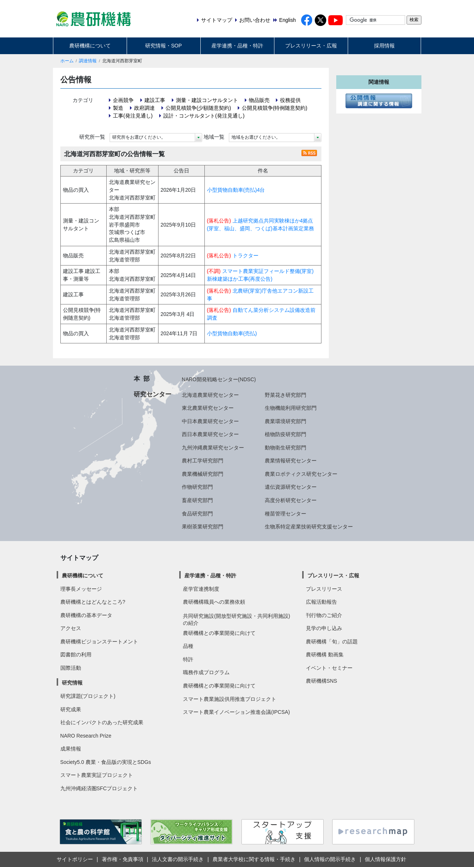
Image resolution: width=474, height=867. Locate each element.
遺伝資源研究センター (291, 487)
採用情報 (384, 46)
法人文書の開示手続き (178, 859)
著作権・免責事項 (122, 859)
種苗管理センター (285, 514)
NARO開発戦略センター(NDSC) (219, 379)
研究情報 (72, 683)
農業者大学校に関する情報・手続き (254, 859)
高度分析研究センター (291, 500)
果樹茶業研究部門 (202, 527)
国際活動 (70, 668)
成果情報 (70, 749)
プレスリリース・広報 (311, 46)
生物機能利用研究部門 (291, 408)
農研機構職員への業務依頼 (214, 602)
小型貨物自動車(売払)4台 (236, 190)
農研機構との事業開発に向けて (219, 633)
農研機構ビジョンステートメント (99, 642)
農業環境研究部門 (285, 421)
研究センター (152, 394)
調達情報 (88, 61)
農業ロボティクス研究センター (301, 474)
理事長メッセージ (81, 589)
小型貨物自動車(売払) (232, 333)
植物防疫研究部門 (285, 434)
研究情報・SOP (163, 46)
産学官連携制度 (201, 589)
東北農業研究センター (208, 408)
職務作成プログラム (206, 672)
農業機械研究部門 (202, 474)
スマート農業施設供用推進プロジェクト (229, 699)
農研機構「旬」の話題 (332, 642)
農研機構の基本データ (86, 615)
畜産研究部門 (197, 500)
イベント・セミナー (329, 668)
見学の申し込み (324, 628)
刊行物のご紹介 (324, 615)
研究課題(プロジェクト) (88, 696)
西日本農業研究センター (210, 434)
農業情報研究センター (291, 461)
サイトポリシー (75, 859)
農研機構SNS (321, 681)
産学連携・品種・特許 (237, 46)
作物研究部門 (197, 487)
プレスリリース (324, 589)
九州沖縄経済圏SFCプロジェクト (99, 788)
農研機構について (90, 46)
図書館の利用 (75, 654)
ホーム (67, 61)
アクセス (70, 628)
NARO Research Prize (85, 736)
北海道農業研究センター (210, 395)
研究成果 (70, 709)
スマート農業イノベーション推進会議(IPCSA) (236, 712)
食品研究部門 (197, 514)
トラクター (245, 255)
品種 (188, 646)
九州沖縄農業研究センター (213, 448)
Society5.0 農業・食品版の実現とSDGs (105, 762)
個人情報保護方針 (385, 859)
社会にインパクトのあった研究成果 (101, 722)
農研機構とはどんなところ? (93, 602)
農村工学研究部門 (202, 461)
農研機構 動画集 (325, 654)
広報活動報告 (321, 602)
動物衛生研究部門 (285, 448)
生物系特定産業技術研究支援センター (309, 527)
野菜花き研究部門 (285, 395)
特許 (188, 659)
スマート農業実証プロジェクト (96, 775)
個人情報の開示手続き (330, 859)
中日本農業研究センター (210, 421)
